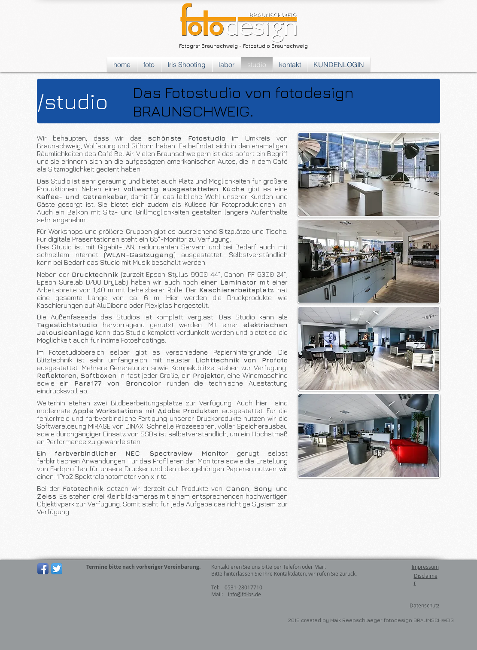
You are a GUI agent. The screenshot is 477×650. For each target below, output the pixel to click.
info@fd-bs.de (244, 594)
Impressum (425, 566)
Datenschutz (425, 605)
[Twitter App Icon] (56, 568)
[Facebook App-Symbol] (43, 568)
